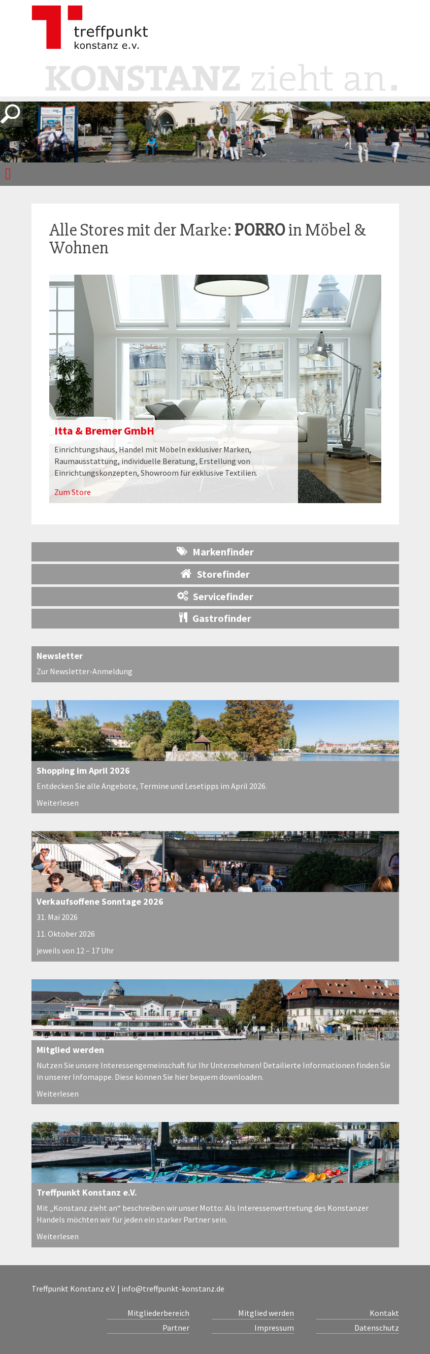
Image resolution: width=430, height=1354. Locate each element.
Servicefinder (215, 596)
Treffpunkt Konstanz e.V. (87, 1192)
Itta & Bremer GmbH (104, 430)
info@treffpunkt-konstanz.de (172, 1288)
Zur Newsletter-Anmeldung (85, 671)
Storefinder (215, 573)
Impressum (274, 1328)
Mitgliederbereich (158, 1313)
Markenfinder (215, 551)
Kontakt (384, 1313)
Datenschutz (376, 1328)
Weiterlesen (58, 803)
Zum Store (72, 492)
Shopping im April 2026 (83, 770)
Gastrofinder (215, 618)
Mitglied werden (70, 1049)
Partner (175, 1328)
